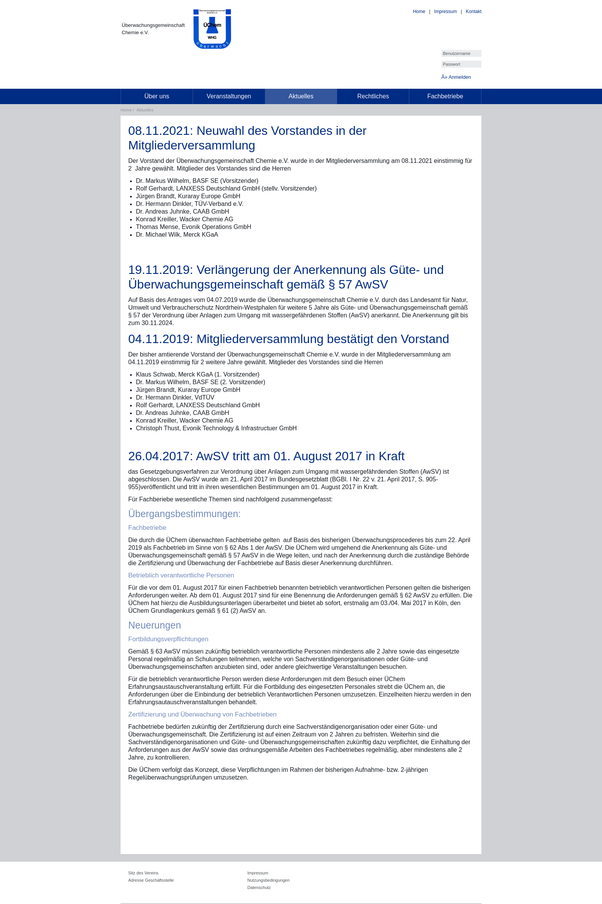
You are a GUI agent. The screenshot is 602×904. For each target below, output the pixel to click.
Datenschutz (259, 887)
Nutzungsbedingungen (268, 880)
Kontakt (473, 11)
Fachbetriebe (445, 96)
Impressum (445, 11)
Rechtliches (373, 96)
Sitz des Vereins (143, 873)
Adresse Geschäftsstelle (151, 880)
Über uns (156, 96)
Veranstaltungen (229, 96)
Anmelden (459, 77)
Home (419, 11)
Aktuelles (301, 96)
